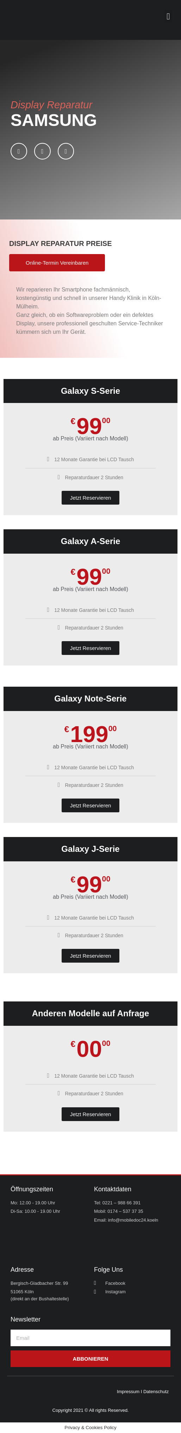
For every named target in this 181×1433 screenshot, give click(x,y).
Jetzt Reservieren (90, 498)
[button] (168, 16)
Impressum (128, 1391)
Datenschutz (156, 1391)
